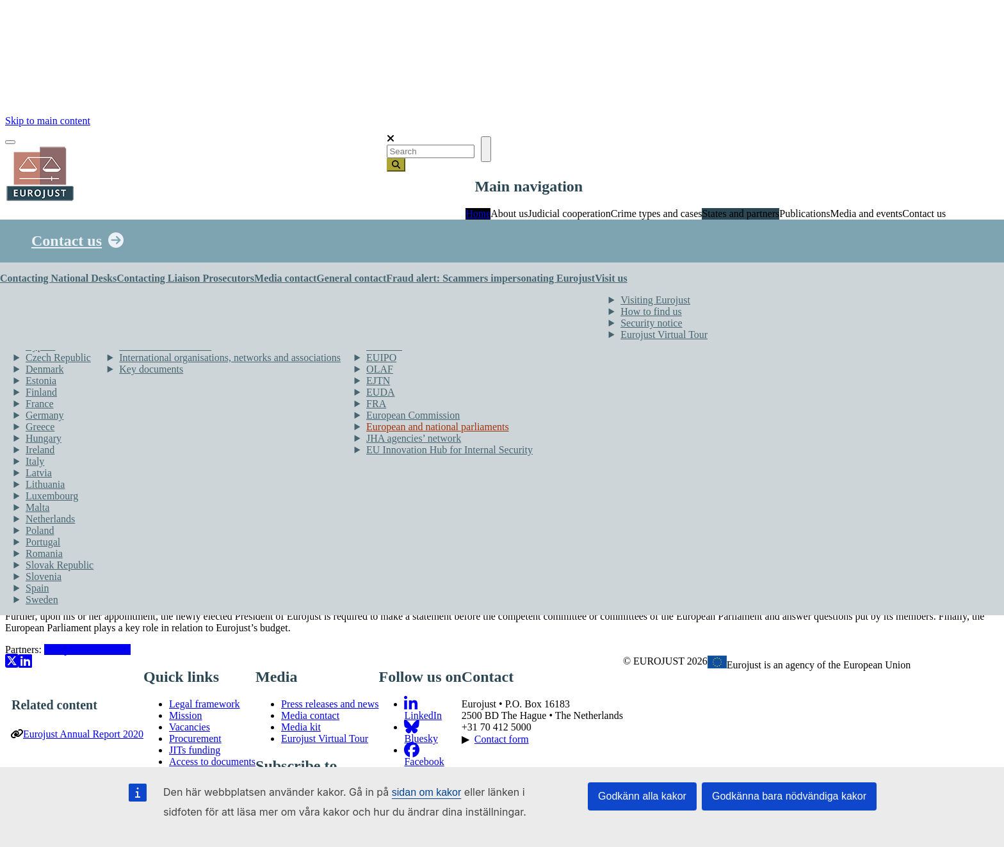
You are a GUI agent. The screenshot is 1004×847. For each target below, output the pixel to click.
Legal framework (204, 703)
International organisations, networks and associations (230, 357)
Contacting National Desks (58, 278)
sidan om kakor (427, 792)
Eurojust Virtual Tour (664, 334)
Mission (185, 715)
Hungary (43, 438)
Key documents (151, 369)
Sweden (42, 599)
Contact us (66, 240)
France (40, 403)
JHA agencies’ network (413, 438)
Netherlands (50, 518)
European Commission (413, 415)
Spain (37, 588)
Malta (37, 507)
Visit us (611, 278)
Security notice (651, 323)
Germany (45, 415)
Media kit (301, 727)
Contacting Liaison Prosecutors (185, 278)
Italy (35, 461)
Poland (40, 530)
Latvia (39, 472)
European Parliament (87, 649)
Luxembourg (52, 495)
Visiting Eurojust (655, 299)
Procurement (195, 738)
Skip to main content (47, 120)
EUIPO (381, 357)
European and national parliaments (437, 426)
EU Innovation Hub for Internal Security (449, 449)
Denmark (45, 369)
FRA (376, 403)
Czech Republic (58, 357)
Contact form (501, 739)
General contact (351, 278)
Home (478, 213)
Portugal (43, 541)
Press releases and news (329, 703)
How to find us (651, 311)
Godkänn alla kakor (642, 796)
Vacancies (189, 727)
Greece (40, 426)
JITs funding (194, 750)
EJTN (378, 380)
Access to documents (212, 761)
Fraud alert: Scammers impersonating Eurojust (490, 278)
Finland (41, 392)
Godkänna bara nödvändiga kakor (789, 796)
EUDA (380, 392)
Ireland (40, 449)
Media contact (285, 278)
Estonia (41, 380)
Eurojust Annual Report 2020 (83, 734)
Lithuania (45, 484)
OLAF (379, 369)
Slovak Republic (59, 565)
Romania (44, 553)
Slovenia (43, 576)
